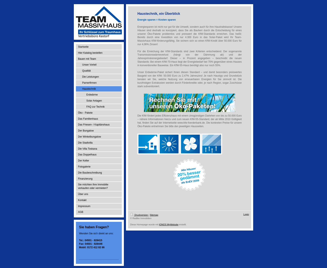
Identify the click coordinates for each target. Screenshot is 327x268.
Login (246, 214)
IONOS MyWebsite (169, 224)
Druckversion (139, 215)
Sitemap (154, 215)
